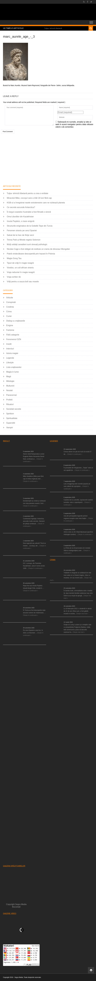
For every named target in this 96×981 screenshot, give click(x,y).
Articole (9, 298)
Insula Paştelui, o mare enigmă (20, 221)
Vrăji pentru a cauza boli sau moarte (23, 281)
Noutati (9, 390)
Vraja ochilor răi (14, 277)
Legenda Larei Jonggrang (72, 479)
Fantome (10, 330)
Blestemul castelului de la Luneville (76, 495)
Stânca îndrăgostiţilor (71, 543)
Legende (10, 358)
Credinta (10, 307)
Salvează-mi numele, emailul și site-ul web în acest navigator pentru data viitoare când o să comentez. (74, 124)
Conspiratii (11, 302)
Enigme (9, 325)
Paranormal (11, 395)
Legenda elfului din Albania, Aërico (75, 527)
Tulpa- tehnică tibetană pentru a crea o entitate (27, 193)
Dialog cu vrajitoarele (15, 321)
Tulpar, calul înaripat (70, 463)
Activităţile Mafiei (69, 620)
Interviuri (10, 349)
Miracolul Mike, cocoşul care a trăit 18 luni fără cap (29, 198)
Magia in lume (12, 372)
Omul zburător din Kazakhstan (20, 216)
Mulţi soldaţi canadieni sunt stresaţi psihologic (27, 244)
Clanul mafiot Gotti (70, 586)
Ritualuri (10, 404)
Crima (9, 311)
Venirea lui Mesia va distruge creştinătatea (78, 447)
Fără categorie (12, 335)
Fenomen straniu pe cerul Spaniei (22, 230)
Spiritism (10, 414)
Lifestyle (10, 362)
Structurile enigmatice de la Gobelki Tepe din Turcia (29, 226)
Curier (9, 316)
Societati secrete (13, 409)
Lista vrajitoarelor (14, 367)
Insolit (9, 344)
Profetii (9, 400)
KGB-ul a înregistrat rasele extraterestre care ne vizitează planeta (36, 203)
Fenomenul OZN (13, 339)
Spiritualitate (11, 418)
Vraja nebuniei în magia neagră (20, 272)
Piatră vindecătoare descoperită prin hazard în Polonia (31, 254)
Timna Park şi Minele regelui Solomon (23, 240)
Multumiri (10, 386)
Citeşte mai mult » (82, 613)
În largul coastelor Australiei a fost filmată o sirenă (29, 212)
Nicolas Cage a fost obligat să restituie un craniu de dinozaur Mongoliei (38, 249)
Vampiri (9, 427)
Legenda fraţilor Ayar (71, 511)
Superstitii (10, 423)
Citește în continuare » (30, 481)
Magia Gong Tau (14, 258)
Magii (8, 376)
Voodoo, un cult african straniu (20, 268)
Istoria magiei (12, 353)
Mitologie (10, 381)
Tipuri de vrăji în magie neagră (20, 263)
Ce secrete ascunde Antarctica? (21, 207)
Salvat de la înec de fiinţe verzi (20, 235)
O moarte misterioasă (71, 603)
